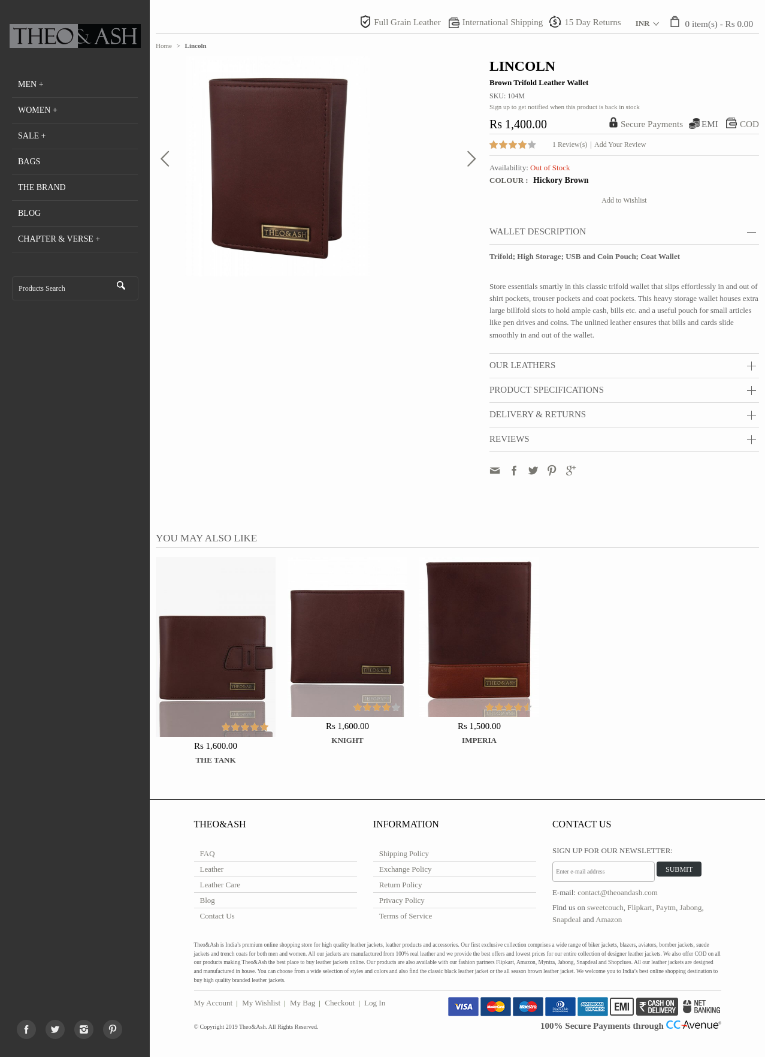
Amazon (608, 919)
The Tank (215, 759)
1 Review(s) (569, 144)
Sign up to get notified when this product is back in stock (564, 106)
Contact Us (217, 915)
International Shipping (502, 22)
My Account (213, 1002)
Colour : (509, 180)
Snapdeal (566, 919)
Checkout (340, 1002)
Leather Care (220, 884)
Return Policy (400, 884)
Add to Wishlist (623, 200)
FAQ (207, 853)
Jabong (691, 907)
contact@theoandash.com (617, 892)
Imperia (479, 740)
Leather (212, 869)
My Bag (302, 1002)
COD (749, 124)
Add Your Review (620, 144)
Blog (207, 900)
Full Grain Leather (407, 22)
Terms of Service (406, 915)
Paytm (666, 907)
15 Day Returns (592, 22)
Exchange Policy (405, 869)
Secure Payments (652, 124)
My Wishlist (261, 1002)
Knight (347, 740)
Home (164, 45)
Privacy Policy (402, 900)
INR (643, 23)
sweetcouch (605, 907)
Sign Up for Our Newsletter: (612, 850)
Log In (374, 1002)
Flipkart (639, 907)
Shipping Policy (404, 853)
